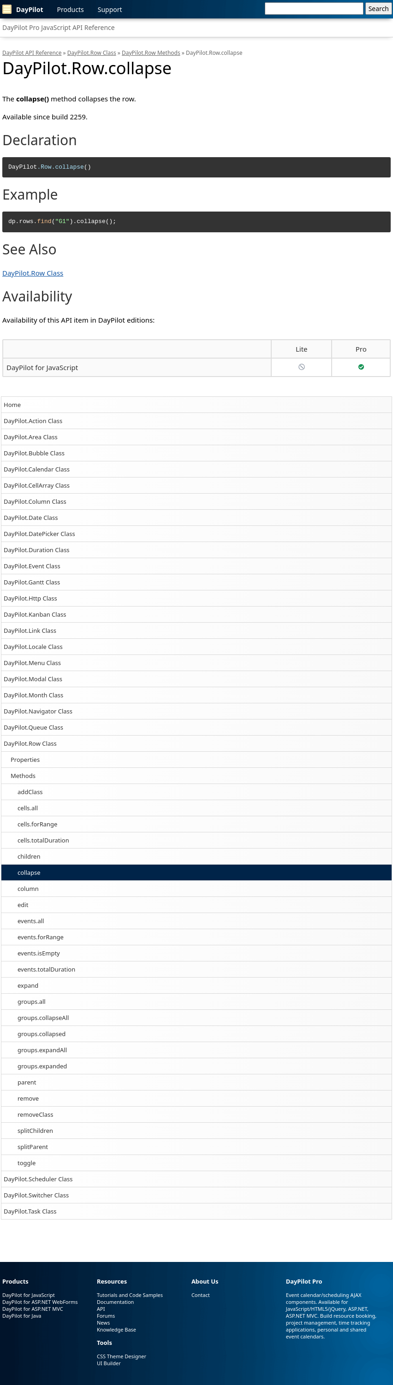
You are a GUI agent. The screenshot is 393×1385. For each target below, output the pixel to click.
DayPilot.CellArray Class (37, 485)
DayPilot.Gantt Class (32, 582)
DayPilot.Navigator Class (38, 711)
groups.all (32, 1001)
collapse (29, 872)
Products (70, 9)
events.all (31, 921)
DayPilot (22, 9)
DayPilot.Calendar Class (37, 469)
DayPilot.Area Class (31, 437)
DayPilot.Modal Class (33, 679)
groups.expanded (42, 1066)
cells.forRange (37, 824)
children (29, 856)
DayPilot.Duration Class (37, 550)
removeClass (35, 1114)
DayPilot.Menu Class (32, 663)
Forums (106, 1315)
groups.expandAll (42, 1050)
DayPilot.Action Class (33, 421)
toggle (27, 1163)
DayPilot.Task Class (30, 1211)
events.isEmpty (39, 953)
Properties (25, 759)
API (101, 1308)
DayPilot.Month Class (33, 695)
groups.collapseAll (43, 1018)
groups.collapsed (42, 1034)
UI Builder (109, 1363)
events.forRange (41, 937)
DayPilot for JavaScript (42, 367)
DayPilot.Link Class (30, 630)
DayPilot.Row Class (30, 743)
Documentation (115, 1301)
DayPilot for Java (21, 1315)
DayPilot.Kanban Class (35, 614)
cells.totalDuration (43, 840)
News (103, 1322)
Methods (23, 776)
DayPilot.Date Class (31, 517)
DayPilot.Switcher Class (36, 1195)
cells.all (28, 808)
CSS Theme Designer (121, 1356)
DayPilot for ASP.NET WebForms (40, 1301)
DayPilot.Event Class (32, 566)
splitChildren (35, 1130)
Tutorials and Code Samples (130, 1294)
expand (28, 985)
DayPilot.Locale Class (33, 646)
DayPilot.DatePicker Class (39, 534)
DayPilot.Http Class (30, 598)
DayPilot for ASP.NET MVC (32, 1308)
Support (110, 9)
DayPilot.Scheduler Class (38, 1179)
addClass (30, 792)
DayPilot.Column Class (35, 501)
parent (27, 1082)
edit (23, 905)
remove (28, 1098)
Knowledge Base (116, 1329)
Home (12, 405)
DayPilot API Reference (31, 53)
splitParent (33, 1147)
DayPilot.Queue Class (33, 727)
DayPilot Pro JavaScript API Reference (58, 27)
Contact (200, 1294)
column (28, 888)
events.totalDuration (46, 969)
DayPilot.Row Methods (151, 53)
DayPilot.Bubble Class (34, 453)
